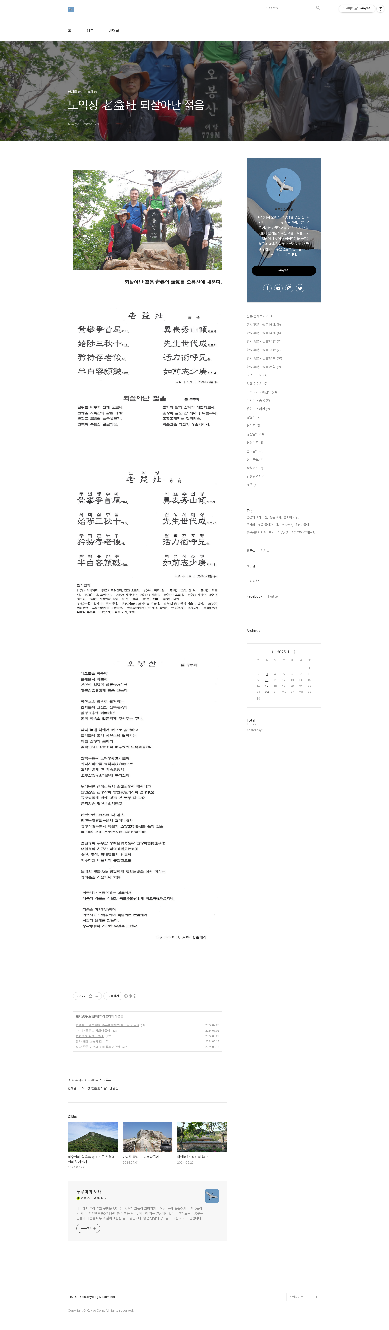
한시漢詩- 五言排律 (264, 333)
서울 (252, 485)
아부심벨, (283, 532)
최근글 (251, 551)
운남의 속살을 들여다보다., (263, 525)
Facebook (254, 596)
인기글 (264, 551)
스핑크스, (287, 525)
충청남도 (255, 468)
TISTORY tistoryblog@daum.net (91, 1297)
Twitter (273, 596)
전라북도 (255, 459)
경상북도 (255, 442)
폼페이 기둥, (291, 517)
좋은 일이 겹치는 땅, (303, 532)
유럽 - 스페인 (258, 409)
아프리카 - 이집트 (262, 392)
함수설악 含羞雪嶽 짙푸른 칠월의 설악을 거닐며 (107, 1025)
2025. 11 (284, 652)
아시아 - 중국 (258, 400)
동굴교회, (276, 517)
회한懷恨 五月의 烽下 (90, 1036)
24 (267, 692)
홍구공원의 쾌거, (257, 532)
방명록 (114, 31)
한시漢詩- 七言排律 (264, 324)
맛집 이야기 (257, 383)
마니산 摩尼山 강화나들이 (93, 1030)
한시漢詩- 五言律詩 (87, 1016)
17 (266, 686)
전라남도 (255, 451)
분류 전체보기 (260, 316)
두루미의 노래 (88, 1191)
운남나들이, (302, 525)
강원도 (253, 417)
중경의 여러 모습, (257, 517)
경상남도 (255, 434)
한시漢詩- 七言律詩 (264, 341)
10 (266, 680)
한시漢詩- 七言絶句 (264, 358)
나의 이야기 (257, 375)
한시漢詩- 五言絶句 (264, 367)
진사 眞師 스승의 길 (89, 1041)
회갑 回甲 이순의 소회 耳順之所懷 (98, 1047)
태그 (90, 31)
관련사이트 (296, 1297)
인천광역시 (256, 476)
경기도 (253, 425)
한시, (272, 532)
